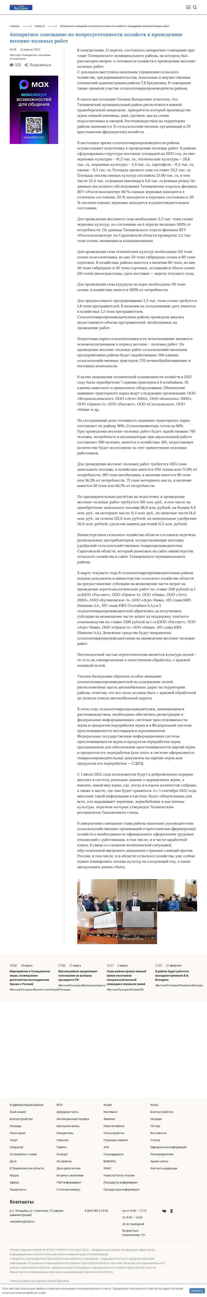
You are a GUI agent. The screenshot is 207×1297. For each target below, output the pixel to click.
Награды (16, 1126)
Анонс (154, 1104)
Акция (108, 1104)
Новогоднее (17, 1133)
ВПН (59, 1104)
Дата (13, 1161)
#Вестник (15, 151)
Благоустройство (21, 1119)
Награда (156, 1119)
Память (62, 1147)
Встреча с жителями (70, 1175)
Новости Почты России (119, 1175)
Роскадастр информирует (121, 1182)
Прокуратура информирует (122, 1189)
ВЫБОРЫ (110, 1161)
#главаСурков (18, 155)
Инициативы (65, 1133)
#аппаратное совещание (36, 151)
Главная (14, 123)
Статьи (155, 1140)
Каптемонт (111, 1112)
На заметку (64, 1161)
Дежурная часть (68, 1112)
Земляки (109, 1119)
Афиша (14, 1182)
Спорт (14, 1140)
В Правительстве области (27, 1168)
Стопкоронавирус (68, 1189)
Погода (155, 1126)
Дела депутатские (68, 1168)
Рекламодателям (161, 1154)
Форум (14, 1175)
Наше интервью (114, 1126)
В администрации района (26, 1104)
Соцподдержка (114, 1154)
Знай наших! (18, 1112)
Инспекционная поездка (73, 1119)
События (63, 1140)
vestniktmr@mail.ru (22, 1221)
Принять (197, 1290)
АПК (106, 1147)
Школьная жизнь (68, 1126)
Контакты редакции (163, 1168)
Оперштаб (16, 1147)
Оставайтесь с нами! (23, 1154)
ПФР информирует (69, 1182)
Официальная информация (168, 1147)
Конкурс (62, 1154)
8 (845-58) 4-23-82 (96, 1210)
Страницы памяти (116, 1140)
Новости (40, 123)
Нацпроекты (18, 1189)
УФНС (107, 1168)
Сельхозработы (114, 1133)
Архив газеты (159, 1161)
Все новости (158, 1133)
